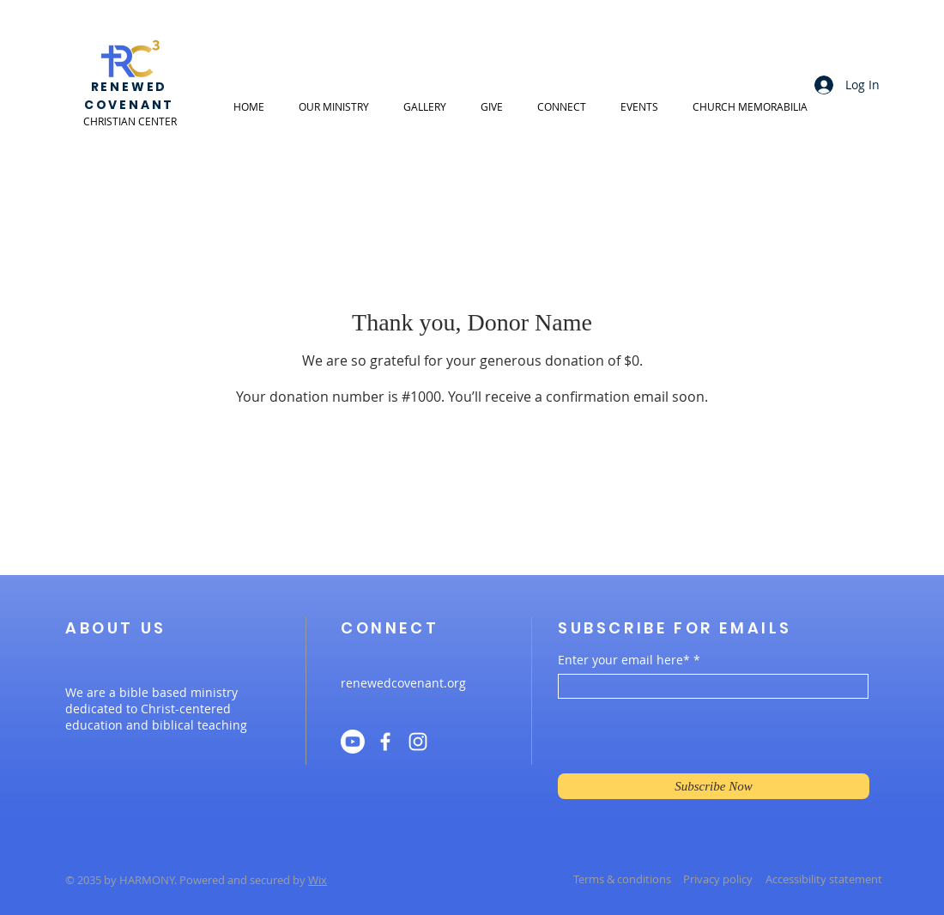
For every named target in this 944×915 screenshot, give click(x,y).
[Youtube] (353, 742)
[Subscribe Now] (713, 786)
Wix (317, 880)
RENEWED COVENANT (129, 95)
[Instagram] (418, 742)
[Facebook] (385, 742)
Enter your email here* (624, 660)
